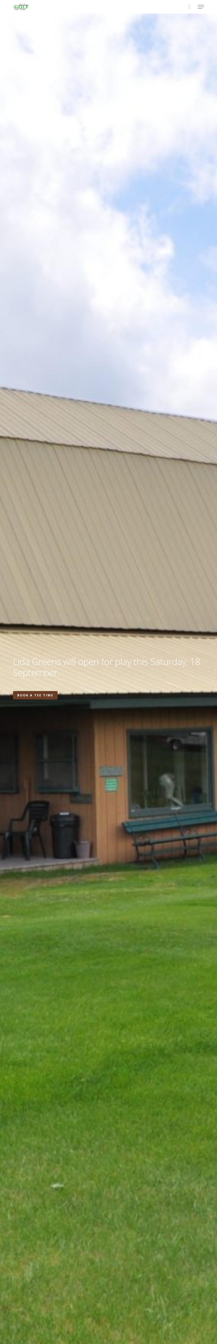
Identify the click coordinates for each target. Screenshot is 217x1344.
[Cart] (189, 6)
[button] (201, 7)
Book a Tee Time (35, 695)
